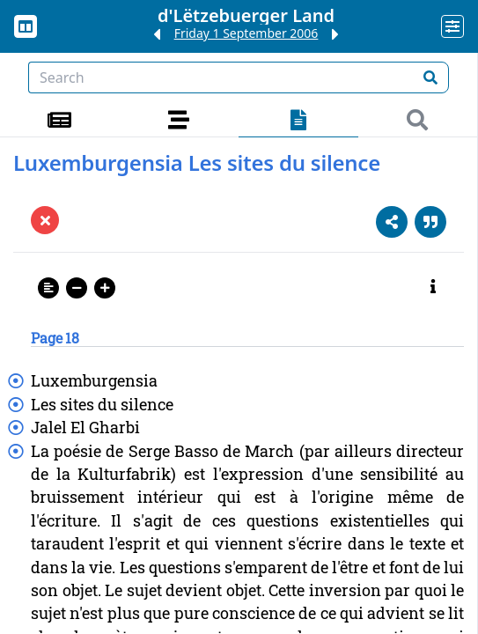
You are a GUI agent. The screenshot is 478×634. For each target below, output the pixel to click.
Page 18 (55, 337)
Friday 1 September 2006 (246, 33)
